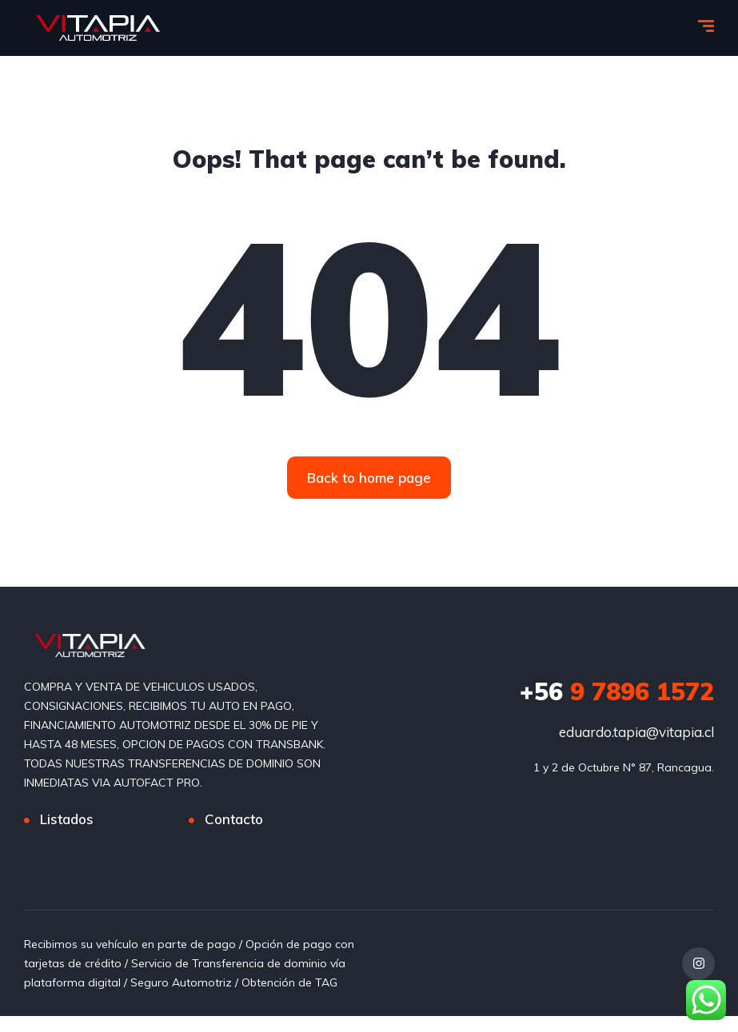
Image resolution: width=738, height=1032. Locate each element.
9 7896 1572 (617, 691)
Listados (67, 819)
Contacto (234, 819)
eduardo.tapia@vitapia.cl (636, 731)
